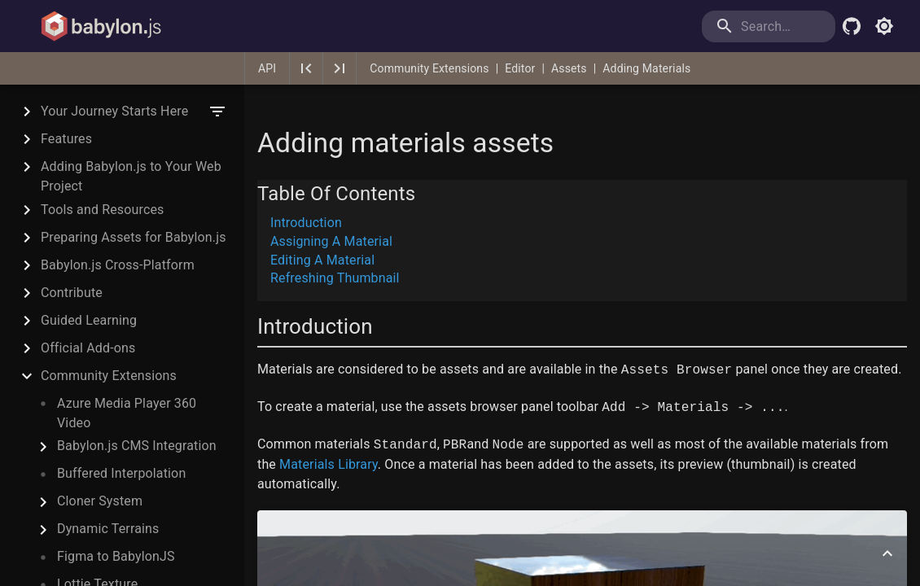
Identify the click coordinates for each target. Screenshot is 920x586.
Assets (569, 68)
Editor (520, 68)
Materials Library (328, 464)
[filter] (217, 111)
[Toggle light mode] (884, 26)
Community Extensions (429, 68)
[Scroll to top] (887, 553)
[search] (768, 26)
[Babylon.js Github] (851, 26)
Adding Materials (646, 68)
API (267, 68)
